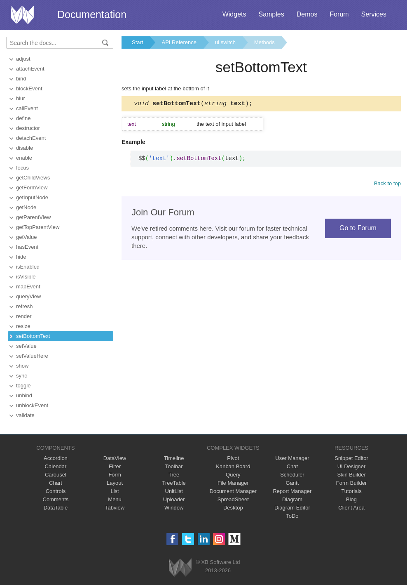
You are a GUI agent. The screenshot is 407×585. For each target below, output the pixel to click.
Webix (180, 567)
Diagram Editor (292, 508)
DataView (114, 458)
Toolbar (174, 466)
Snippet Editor (351, 458)
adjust (23, 59)
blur (20, 98)
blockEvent (29, 88)
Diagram (292, 499)
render (24, 316)
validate (25, 415)
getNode (26, 207)
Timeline (174, 458)
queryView (28, 296)
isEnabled (28, 267)
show (22, 366)
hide (21, 257)
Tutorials (351, 491)
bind (21, 78)
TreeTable (174, 483)
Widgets (234, 14)
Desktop (233, 508)
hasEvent (27, 247)
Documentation (91, 14)
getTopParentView (37, 227)
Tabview (114, 508)
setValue (26, 346)
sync (21, 376)
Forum (339, 14)
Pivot (233, 458)
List (114, 491)
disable (24, 148)
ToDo (292, 516)
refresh (24, 306)
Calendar (56, 466)
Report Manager (292, 491)
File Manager (233, 483)
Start (137, 42)
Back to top (387, 185)
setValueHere (32, 356)
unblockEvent (32, 405)
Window (173, 508)
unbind (24, 395)
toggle (23, 385)
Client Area (351, 508)
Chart (55, 483)
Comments (56, 499)
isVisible (25, 277)
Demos (307, 14)
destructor (28, 128)
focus (22, 168)
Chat (292, 466)
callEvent (27, 108)
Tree (173, 475)
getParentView (33, 217)
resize (23, 326)
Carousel (55, 475)
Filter (115, 466)
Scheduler (292, 475)
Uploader (174, 499)
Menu (115, 499)
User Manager (292, 458)
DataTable (56, 508)
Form (114, 475)
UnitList (174, 491)
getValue (26, 237)
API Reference (178, 42)
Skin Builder (351, 475)
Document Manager (233, 491)
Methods (264, 42)
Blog (351, 499)
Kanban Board (233, 466)
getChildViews (33, 178)
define (23, 118)
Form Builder (351, 483)
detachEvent (31, 138)
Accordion (56, 458)
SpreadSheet (233, 499)
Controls (55, 491)
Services (373, 14)
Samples (271, 14)
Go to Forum (358, 229)
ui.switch (225, 42)
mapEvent (28, 286)
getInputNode (32, 197)
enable (24, 158)
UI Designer (351, 466)
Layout (115, 483)
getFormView (31, 187)
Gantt (292, 483)
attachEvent (30, 69)
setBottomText (33, 336)
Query (233, 475)
